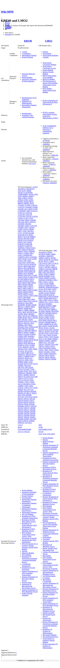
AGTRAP (42, 254)
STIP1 (56, 333)
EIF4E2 (20, 240)
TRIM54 (41, 341)
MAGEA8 (42, 304)
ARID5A (25, 196)
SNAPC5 (47, 331)
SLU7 (32, 353)
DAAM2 (31, 233)
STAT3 (51, 333)
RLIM (50, 326)
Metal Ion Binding (49, 79)
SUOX (25, 364)
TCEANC (26, 369)
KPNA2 (27, 281)
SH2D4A (21, 349)
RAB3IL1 (31, 336)
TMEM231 (21, 373)
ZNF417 (26, 410)
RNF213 (20, 342)
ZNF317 (27, 406)
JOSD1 (25, 277)
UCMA (33, 384)
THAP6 (56, 337)
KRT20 (24, 283)
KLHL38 (21, 281)
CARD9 (29, 209)
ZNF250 (20, 404)
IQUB (26, 275)
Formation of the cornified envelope (28, 116)
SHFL (31, 349)
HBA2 (25, 266)
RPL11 (30, 342)
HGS (25, 268)
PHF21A (21, 323)
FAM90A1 (21, 248)
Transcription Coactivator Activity (49, 67)
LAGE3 (30, 294)
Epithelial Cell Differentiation (27, 102)
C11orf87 (27, 205)
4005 (40, 425)
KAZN (46, 293)
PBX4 (45, 320)
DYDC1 (52, 272)
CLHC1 (41, 267)
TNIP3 (34, 373)
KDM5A (52, 293)
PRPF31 (20, 332)
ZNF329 (20, 408)
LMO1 (33, 299)
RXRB (20, 345)
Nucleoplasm (47, 53)
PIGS (32, 323)
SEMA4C (25, 347)
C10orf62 (21, 205)
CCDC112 (34, 211)
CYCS (20, 233)
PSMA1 (26, 332)
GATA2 (26, 257)
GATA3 (41, 284)
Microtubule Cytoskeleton (47, 580)
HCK (33, 266)
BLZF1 (41, 261)
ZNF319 (33, 406)
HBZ (29, 266)
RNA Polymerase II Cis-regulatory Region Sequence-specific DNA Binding (30, 546)
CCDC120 (28, 213)
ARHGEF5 (50, 256)
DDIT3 (41, 271)
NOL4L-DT (27, 316)
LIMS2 (35, 296)
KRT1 (32, 281)
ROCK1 (55, 326)
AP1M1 (31, 194)
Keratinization (26, 113)
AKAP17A (21, 192)
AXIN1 (31, 200)
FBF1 (19, 249)
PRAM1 (31, 329)
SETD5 (31, 347)
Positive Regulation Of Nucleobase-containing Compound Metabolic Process (50, 624)
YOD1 (53, 352)
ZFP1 (19, 395)
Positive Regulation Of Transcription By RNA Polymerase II (50, 102)
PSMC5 (20, 334)
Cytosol (24, 52)
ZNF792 (25, 421)
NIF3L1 (41, 315)
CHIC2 (27, 226)
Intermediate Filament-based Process (29, 509)
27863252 (55, 159)
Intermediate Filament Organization (29, 106)
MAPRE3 (48, 306)
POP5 (20, 329)
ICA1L (41, 289)
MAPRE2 (42, 306)
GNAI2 (20, 261)
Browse (7, 23)
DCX (26, 235)
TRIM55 (47, 341)
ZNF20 (20, 402)
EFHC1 (41, 274)
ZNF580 (26, 415)
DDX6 (31, 235)
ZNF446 (26, 412)
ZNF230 (31, 402)
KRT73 (20, 288)
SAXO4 (41, 330)
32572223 (32, 163)
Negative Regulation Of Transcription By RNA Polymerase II (50, 498)
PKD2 (30, 325)
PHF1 (36, 321)
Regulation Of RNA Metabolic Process (28, 530)
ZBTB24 (27, 391)
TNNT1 (20, 375)
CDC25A (42, 265)
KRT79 (30, 290)
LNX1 (30, 301)
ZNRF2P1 (21, 423)
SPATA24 (21, 358)
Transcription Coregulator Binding (49, 63)
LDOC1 (50, 300)
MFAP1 (27, 307)
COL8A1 (32, 227)
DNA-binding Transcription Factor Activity (49, 559)
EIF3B (41, 276)
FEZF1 (26, 251)
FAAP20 (52, 278)
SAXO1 (52, 328)
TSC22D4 (26, 377)
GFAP (46, 284)
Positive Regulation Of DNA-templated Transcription (50, 600)
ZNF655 (32, 417)
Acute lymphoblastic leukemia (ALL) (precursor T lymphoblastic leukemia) (49, 129)
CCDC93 (35, 216)
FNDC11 (21, 253)
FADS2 (29, 242)
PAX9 (41, 320)
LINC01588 (22, 299)
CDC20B (21, 220)
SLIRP (27, 353)
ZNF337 (26, 408)
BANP (46, 260)
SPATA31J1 (28, 358)
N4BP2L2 (53, 309)
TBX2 (49, 335)
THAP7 (25, 371)
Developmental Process (50, 637)
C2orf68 (35, 207)
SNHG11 (21, 356)
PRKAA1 (21, 330)
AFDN (50, 252)
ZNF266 (31, 404)
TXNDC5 (21, 382)
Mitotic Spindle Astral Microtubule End (50, 549)
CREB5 (31, 229)
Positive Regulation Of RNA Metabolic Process (51, 604)
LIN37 (20, 297)
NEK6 (25, 314)
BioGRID (8, 34)
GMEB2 (51, 284)
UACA (20, 384)
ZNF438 (32, 410)
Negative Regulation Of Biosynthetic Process (50, 590)
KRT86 (25, 294)
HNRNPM (49, 287)
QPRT (25, 336)
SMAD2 (56, 330)
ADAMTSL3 (30, 189)
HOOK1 (56, 287)
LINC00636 (27, 297)
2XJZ (44, 434)
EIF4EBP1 (46, 276)
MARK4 (29, 305)
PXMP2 (20, 336)
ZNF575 (20, 415)
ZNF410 (20, 410)
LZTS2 (56, 302)
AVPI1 (26, 200)
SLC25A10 (28, 351)
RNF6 (26, 342)
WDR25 (20, 389)
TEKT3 (41, 337)
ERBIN (46, 278)
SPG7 (31, 360)
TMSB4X (29, 373)
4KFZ (53, 434)
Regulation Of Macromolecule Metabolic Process (49, 609)
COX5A (25, 229)
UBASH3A (26, 384)
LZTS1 (51, 302)
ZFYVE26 (28, 397)
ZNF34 (46, 357)
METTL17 (21, 307)
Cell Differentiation (49, 576)
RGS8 (36, 340)
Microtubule (47, 556)
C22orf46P (28, 207)
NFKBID (31, 314)
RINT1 (45, 326)
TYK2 (27, 382)
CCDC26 (28, 216)
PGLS (31, 321)
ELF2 (53, 276)
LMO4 (25, 301)
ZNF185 (41, 355)
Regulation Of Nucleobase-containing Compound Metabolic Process (29, 559)
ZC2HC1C (27, 393)
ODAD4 (35, 318)
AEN (19, 191)
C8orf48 (20, 209)
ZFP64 (46, 354)
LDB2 (45, 300)
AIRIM (28, 191)
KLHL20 (51, 295)
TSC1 (45, 342)
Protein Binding (27, 77)
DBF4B (54, 269)
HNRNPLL (31, 268)
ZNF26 (26, 404)
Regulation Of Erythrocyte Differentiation (47, 631)
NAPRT (20, 314)
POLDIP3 (21, 327)
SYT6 (30, 364)
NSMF (46, 317)
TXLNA (26, 380)
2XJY (40, 434)
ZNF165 (26, 400)
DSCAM (46, 272)
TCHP (32, 369)
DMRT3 (33, 237)
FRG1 (32, 253)
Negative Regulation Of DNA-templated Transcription (30, 573)
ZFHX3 (34, 393)
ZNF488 (32, 412)
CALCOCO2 (43, 263)
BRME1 (27, 203)
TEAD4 (20, 371)
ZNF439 (20, 412)
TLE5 (34, 371)
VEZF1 (35, 388)
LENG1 (25, 296)
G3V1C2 (21, 432)
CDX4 (53, 265)
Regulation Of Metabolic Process (49, 545)
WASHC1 (47, 352)
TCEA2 (20, 369)
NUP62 (41, 319)
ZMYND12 (53, 354)
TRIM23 (55, 339)
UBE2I (53, 348)
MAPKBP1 (21, 305)
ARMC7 (31, 196)
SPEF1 (27, 360)
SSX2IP (20, 364)
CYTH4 (25, 233)
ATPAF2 (20, 200)
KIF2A (41, 295)
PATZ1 (52, 319)
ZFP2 (23, 395)
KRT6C (20, 286)
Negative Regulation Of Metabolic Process (50, 531)
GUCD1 (26, 264)
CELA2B (21, 222)
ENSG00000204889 (24, 429)
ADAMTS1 (22, 189)
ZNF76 (20, 421)
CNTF (26, 227)
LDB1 (41, 300)
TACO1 (35, 364)
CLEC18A (33, 226)
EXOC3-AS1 (22, 242)
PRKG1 (53, 322)
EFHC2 (46, 274)
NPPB (20, 318)
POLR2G (42, 322)
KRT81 (20, 292)
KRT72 (31, 286)
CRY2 (20, 231)
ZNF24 (52, 355)
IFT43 (46, 289)
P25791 (41, 432)
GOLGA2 (42, 285)
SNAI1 (34, 354)
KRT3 (29, 283)
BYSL (32, 203)
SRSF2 (26, 362)
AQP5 (20, 196)
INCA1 (45, 291)
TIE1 (30, 371)
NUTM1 (47, 319)
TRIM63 (54, 341)
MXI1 (24, 312)
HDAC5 (53, 285)
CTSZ (24, 231)
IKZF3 (41, 291)
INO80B (30, 273)
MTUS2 (41, 309)
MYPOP (30, 312)
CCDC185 (28, 214)
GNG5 (29, 261)
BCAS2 (51, 260)
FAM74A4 (28, 246)
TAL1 (40, 335)
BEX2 (31, 202)
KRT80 (46, 298)
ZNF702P (33, 419)
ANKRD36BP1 (23, 194)
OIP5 (19, 319)
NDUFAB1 (55, 311)
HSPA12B (31, 272)
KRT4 (34, 283)
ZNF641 (41, 359)
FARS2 (27, 248)
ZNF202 (25, 402)
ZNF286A (21, 406)
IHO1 (50, 289)
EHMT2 (52, 274)
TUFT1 (52, 346)
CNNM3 (21, 227)
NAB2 (35, 312)
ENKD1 (30, 240)
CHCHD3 (21, 226)
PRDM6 (48, 322)
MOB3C (20, 308)
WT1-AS (30, 389)
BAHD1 (20, 202)
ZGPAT (34, 397)
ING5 (25, 273)
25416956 (8, 27)
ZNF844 (31, 421)
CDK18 (26, 220)
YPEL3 (41, 354)
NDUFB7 (42, 313)
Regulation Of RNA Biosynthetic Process (29, 521)
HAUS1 (20, 266)
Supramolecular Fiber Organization (29, 541)
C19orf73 (34, 205)
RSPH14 (21, 343)
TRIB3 (49, 339)
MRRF (26, 310)
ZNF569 (32, 413)
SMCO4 (28, 354)
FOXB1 (26, 253)
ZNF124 (32, 399)
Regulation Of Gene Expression (28, 568)
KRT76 (20, 290)
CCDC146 (21, 214)
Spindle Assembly (49, 613)
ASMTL (24, 198)
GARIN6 (21, 257)
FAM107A (21, 244)
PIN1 (26, 325)
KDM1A (26, 279)
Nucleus (45, 52)
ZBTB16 (21, 391)
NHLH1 (54, 313)
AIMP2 (47, 254)
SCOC (20, 347)
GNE (25, 261)
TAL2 (45, 335)
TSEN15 (41, 344)
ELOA (25, 240)
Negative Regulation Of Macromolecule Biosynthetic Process (50, 585)
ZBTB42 (21, 393)
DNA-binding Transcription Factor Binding (49, 90)
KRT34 (50, 296)
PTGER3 (26, 334)
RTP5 (26, 343)
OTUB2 (30, 319)
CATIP (35, 209)
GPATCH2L (31, 262)
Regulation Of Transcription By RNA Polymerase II (29, 525)
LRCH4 (34, 301)
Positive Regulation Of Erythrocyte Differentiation (50, 646)
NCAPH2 (42, 311)
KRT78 (25, 290)
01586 (41, 427)
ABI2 (55, 250)
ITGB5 (20, 277)
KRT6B (30, 284)
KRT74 (25, 288)
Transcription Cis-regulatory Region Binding (49, 640)
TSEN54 (47, 344)
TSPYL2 (41, 346)
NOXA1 (41, 317)
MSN (53, 307)
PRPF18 (34, 330)
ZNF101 (26, 399)
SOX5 (53, 331)
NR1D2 (24, 318)
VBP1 (46, 350)
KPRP (41, 296)
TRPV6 (20, 377)
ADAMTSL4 (43, 252)
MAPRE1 (49, 304)
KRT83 (30, 292)
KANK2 (30, 277)
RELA (41, 326)
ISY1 (54, 291)
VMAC (56, 350)
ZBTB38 (33, 391)
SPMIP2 (20, 362)
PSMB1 (32, 332)
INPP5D (20, 275)
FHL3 (55, 280)
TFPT (51, 337)
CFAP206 (21, 224)
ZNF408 (32, 408)
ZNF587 (20, 417)
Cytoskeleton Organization (26, 565)
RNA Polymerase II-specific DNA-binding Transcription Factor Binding (50, 84)
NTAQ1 (52, 317)
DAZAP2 (48, 269)
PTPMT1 (33, 334)
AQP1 (36, 194)
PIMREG (21, 325)
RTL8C (41, 328)
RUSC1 (46, 328)
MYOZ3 (47, 309)
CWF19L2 (30, 231)
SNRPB (26, 356)
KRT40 (28, 40)
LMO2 (48, 40)
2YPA (49, 434)
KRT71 (25, 286)
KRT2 (20, 283)
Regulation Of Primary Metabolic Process (50, 503)
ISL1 (50, 291)
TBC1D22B (29, 367)
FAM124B (28, 244)
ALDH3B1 (29, 192)
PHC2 (55, 320)
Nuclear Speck (27, 582)
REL (55, 324)
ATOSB (53, 258)
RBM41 (20, 340)
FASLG (33, 248)
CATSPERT (22, 211)
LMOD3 (41, 302)
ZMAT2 (20, 399)
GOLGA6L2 (22, 262)
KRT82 (25, 292)
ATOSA (30, 198)
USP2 (26, 386)
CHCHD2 (28, 224)
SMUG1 (41, 331)
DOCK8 (26, 238)
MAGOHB (29, 303)
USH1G (41, 350)
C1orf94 (51, 261)
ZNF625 (26, 417)
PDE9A (49, 320)
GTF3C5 (21, 264)
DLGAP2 (26, 237)
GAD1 (20, 255)
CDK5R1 (33, 220)
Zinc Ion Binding (27, 514)
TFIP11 (46, 337)
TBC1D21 (21, 367)
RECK (31, 340)
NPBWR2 (34, 316)
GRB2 (48, 285)
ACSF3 (35, 187)
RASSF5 (31, 338)
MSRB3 (32, 310)
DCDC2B (21, 235)
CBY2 (50, 263)
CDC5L (47, 265)
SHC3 (26, 349)
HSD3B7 (21, 272)
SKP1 (51, 330)
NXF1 (30, 318)
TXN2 (32, 380)
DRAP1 (52, 271)
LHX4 (31, 296)
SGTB (46, 330)
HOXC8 (32, 270)
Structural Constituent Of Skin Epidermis (29, 80)
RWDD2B (31, 343)
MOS (30, 308)
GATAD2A (33, 257)
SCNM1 (32, 345)
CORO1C (42, 269)
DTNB (32, 238)
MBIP (54, 306)
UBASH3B (47, 348)
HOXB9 (26, 270)
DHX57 (20, 237)
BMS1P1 (21, 203)
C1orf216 (21, 207)
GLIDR (34, 259)
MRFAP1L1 (47, 307)
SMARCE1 (21, 354)
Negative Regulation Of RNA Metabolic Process (30, 590)
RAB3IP (20, 338)
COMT (20, 229)
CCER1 (20, 218)
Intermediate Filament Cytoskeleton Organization (29, 505)
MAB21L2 (21, 303)
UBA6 (41, 348)
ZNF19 (46, 355)
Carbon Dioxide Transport (27, 594)
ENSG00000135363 (45, 429)
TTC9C (30, 378)
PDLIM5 (21, 321)
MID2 (33, 307)
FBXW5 (20, 251)
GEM (19, 259)
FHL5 (40, 282)
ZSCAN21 (28, 423)
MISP (40, 307)
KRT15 (45, 296)
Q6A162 (27, 432)
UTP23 (26, 388)
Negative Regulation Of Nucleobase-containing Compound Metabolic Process (50, 448)
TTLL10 (20, 380)
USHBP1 (21, 386)
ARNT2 (47, 258)
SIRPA (35, 349)
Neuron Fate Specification (47, 619)
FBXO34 (31, 249)
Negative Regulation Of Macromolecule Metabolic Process (50, 572)
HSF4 (26, 272)
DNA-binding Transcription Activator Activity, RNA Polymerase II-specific (50, 565)
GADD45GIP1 (27, 255)
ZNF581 (32, 415)
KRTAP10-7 (53, 298)
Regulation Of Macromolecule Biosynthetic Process (29, 586)
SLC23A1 (21, 351)
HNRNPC (42, 287)
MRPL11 (21, 310)
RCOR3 (26, 340)
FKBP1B (32, 251)
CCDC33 (55, 263)
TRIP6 (41, 342)
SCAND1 (26, 345)
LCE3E (20, 296)
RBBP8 (46, 324)
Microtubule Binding (50, 635)
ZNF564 (26, 413)
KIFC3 (32, 279)
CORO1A (53, 267)
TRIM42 (26, 375)
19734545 (46, 140)
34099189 (54, 155)
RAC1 (26, 338)
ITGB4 (34, 275)
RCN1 (52, 324)
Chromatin (46, 539)
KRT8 (35, 290)
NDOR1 (48, 311)
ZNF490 (20, 413)
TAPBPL (21, 365)
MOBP (26, 308)
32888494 (46, 144)
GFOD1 (24, 259)
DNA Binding (26, 555)
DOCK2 (20, 238)
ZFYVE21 (21, 397)
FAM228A (42, 280)
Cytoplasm (46, 578)
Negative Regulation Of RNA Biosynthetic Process (30, 578)
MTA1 (20, 312)
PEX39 (26, 321)
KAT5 (36, 277)
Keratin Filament (27, 57)
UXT (31, 388)
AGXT (23, 191)
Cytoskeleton (26, 53)
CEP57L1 (32, 222)
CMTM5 (47, 267)
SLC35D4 (21, 353)
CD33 (31, 218)
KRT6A (24, 284)
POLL (27, 327)
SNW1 (32, 356)
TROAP (32, 375)
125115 (20, 425)
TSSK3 (47, 346)
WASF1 (41, 352)
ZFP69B (28, 395)
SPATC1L (21, 360)
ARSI (19, 198)
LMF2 (28, 299)
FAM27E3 (21, 246)
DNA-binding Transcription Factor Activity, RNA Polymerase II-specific (29, 535)
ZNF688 (20, 419)
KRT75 (30, 288)
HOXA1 (20, 270)
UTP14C (21, 388)
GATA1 (45, 282)
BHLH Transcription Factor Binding (49, 76)
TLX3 (45, 339)
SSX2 (31, 362)
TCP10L (54, 335)
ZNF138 (20, 400)
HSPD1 (20, 273)
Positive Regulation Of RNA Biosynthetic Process (50, 594)
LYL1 (46, 302)
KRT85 (20, 294)
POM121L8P (33, 327)
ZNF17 (32, 400)
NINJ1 (20, 316)
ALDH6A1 (42, 256)
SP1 (57, 331)
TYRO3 (32, 382)
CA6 (25, 209)
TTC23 (25, 378)
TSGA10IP (34, 377)
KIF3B (46, 295)
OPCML (24, 319)
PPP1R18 (25, 329)
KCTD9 (20, 279)
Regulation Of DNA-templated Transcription (30, 517)
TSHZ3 (20, 378)
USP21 (31, 386)
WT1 (25, 389)
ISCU (30, 275)
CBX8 (28, 211)
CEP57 (26, 222)
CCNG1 (26, 218)
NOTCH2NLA (49, 315)
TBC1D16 (27, 365)
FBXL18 (25, 249)
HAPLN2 (33, 264)
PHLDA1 (27, 323)
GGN (29, 259)
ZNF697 (26, 419)
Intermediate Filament (29, 55)
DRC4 (41, 272)
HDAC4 (20, 268)
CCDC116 (21, 213)
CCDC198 (21, 216)
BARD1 (26, 202)
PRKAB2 (28, 330)
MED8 (34, 305)
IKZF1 (54, 289)
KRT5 (20, 284)
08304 (20, 427)
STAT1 (46, 333)
